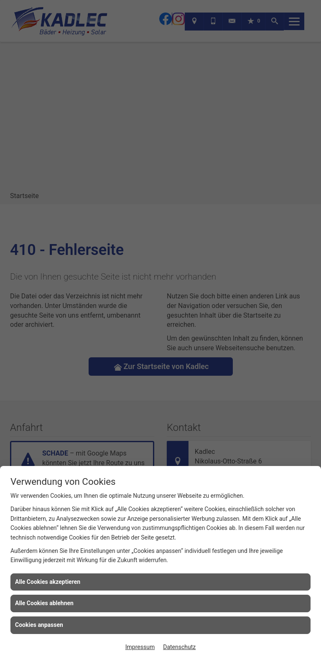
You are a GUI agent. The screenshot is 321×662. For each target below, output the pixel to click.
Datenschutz (179, 647)
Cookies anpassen (39, 624)
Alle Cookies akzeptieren (47, 581)
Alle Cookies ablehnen (44, 603)
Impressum (140, 647)
